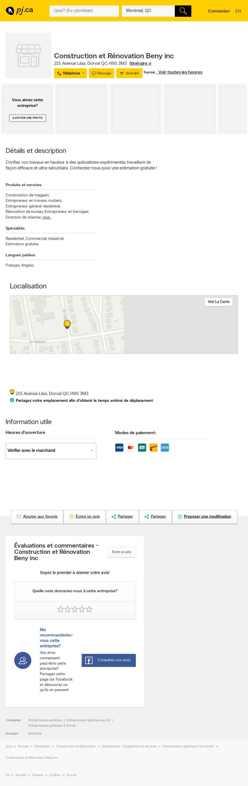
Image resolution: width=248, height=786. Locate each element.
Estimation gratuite (22, 244)
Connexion (219, 11)
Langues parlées (20, 255)
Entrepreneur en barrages (67, 212)
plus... (47, 217)
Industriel (56, 239)
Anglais (27, 265)
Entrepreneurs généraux (45, 720)
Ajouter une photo (27, 118)
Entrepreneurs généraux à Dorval (51, 725)
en (238, 11)
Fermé (150, 72)
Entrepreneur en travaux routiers (34, 201)
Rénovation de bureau (25, 212)
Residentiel (15, 239)
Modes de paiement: (135, 433)
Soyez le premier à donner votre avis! (74, 573)
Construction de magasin (27, 195)
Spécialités (15, 228)
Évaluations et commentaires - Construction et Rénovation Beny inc (56, 552)
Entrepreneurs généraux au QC (89, 720)
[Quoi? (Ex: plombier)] (84, 11)
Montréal (34, 733)
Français (13, 265)
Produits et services (24, 185)
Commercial (36, 239)
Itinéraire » (140, 63)
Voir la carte (218, 302)
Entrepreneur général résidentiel (33, 206)
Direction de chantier (24, 217)
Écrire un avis (121, 552)
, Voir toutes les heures (179, 72)
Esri (144, 351)
